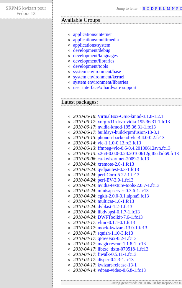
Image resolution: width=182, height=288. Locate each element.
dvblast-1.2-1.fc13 (115, 206)
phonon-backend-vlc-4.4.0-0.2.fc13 (131, 137)
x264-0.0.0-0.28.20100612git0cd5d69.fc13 (138, 153)
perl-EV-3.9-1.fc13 (115, 179)
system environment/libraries (100, 82)
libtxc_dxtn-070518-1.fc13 (123, 248)
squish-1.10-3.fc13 (115, 233)
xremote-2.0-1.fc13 (116, 164)
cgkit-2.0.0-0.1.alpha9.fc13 (123, 195)
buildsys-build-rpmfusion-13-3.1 (128, 132)
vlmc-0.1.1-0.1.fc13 (116, 222)
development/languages (95, 55)
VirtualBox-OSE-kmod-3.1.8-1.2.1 (130, 116)
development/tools (90, 66)
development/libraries (93, 60)
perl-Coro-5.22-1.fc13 (118, 174)
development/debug (91, 50)
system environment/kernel (98, 76)
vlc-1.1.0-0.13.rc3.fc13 (119, 142)
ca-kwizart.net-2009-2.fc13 (123, 158)
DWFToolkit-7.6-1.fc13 (120, 217)
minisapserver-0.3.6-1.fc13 (123, 190)
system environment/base (97, 71)
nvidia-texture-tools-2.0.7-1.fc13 (128, 185)
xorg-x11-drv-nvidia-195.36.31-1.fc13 (134, 121)
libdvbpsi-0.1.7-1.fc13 (119, 211)
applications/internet (92, 34)
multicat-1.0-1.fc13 (116, 201)
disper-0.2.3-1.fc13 (116, 259)
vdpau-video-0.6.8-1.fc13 (122, 270)
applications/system (91, 44)
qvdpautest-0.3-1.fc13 (118, 169)
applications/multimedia (96, 39)
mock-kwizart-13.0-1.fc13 (122, 227)
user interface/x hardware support (105, 87)
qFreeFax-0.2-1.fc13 (117, 238)
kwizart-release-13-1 (117, 264)
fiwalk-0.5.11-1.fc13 (117, 254)
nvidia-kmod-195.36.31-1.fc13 (127, 126)
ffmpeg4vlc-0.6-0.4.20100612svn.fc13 (134, 148)
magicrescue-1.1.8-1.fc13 (122, 243)
